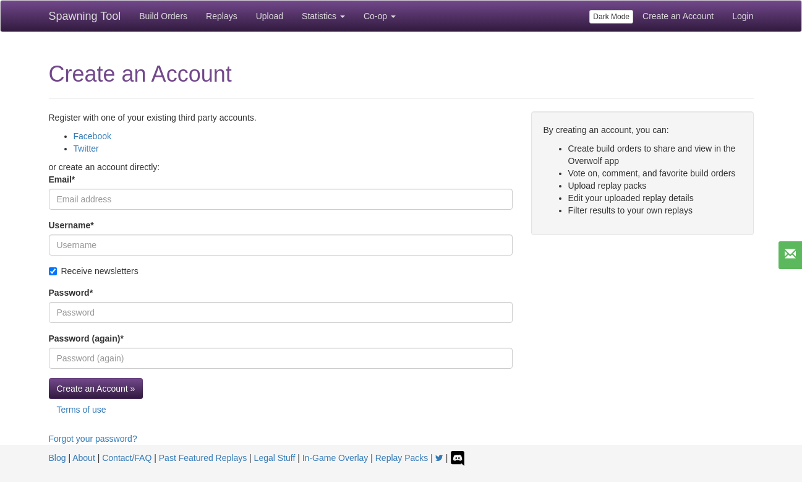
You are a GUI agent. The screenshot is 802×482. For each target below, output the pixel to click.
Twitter (86, 148)
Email (62, 179)
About (83, 458)
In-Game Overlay (335, 458)
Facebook (92, 136)
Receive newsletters (94, 271)
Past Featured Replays (203, 458)
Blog (57, 458)
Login (742, 16)
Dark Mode (611, 16)
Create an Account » (96, 389)
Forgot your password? (93, 439)
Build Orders (163, 16)
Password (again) (86, 338)
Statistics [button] (323, 16)
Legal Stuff (275, 458)
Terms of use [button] (81, 410)
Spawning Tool (85, 16)
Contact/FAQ (126, 458)
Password (71, 293)
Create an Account (678, 16)
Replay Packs (402, 458)
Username (71, 225)
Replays (221, 16)
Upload (269, 16)
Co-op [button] (380, 16)
